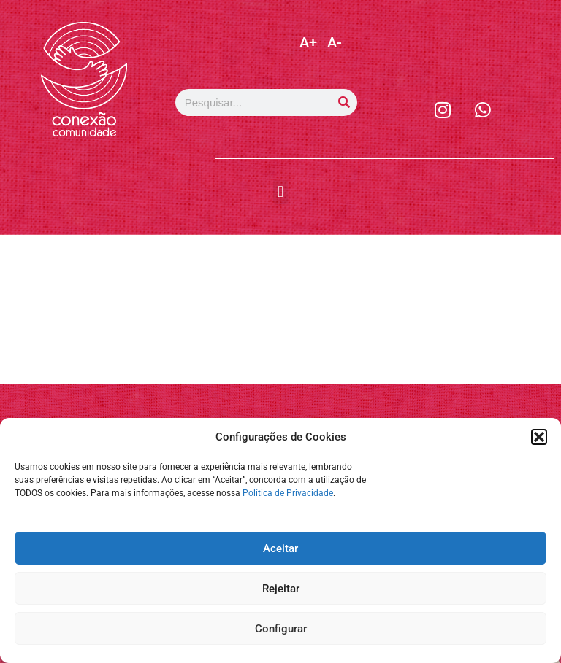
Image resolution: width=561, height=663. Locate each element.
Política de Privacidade (288, 493)
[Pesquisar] (343, 102)
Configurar (281, 628)
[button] (539, 437)
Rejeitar (280, 588)
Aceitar (280, 548)
